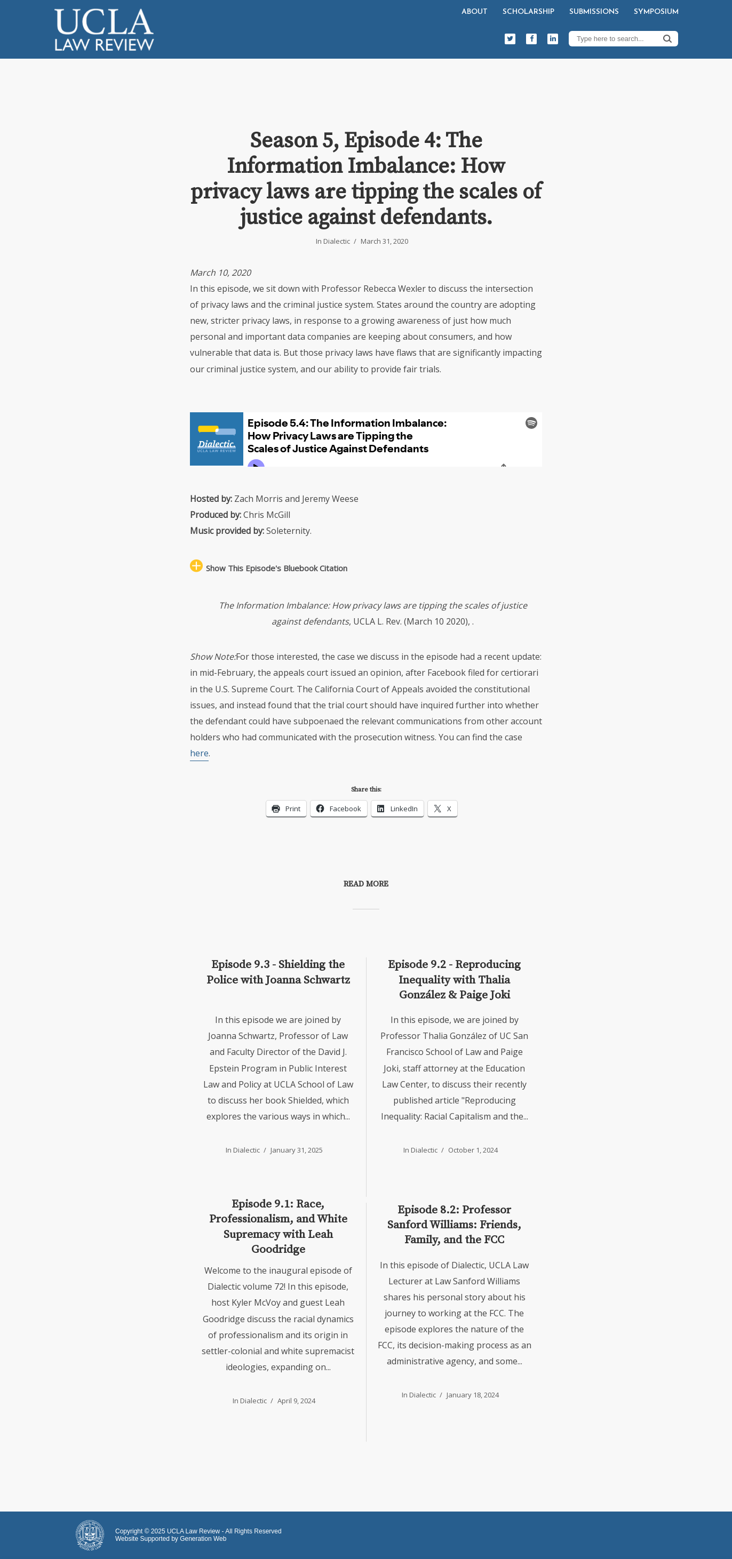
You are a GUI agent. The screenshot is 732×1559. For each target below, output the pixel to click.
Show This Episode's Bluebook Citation (276, 568)
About (475, 12)
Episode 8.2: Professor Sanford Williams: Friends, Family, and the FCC (454, 1225)
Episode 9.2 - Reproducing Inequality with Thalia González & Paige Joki (454, 980)
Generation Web (203, 1538)
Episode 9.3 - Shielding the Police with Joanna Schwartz (278, 972)
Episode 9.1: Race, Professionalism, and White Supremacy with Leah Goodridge (278, 1227)
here (199, 753)
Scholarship (528, 12)
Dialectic (336, 241)
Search (667, 38)
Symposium (656, 12)
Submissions (594, 12)
